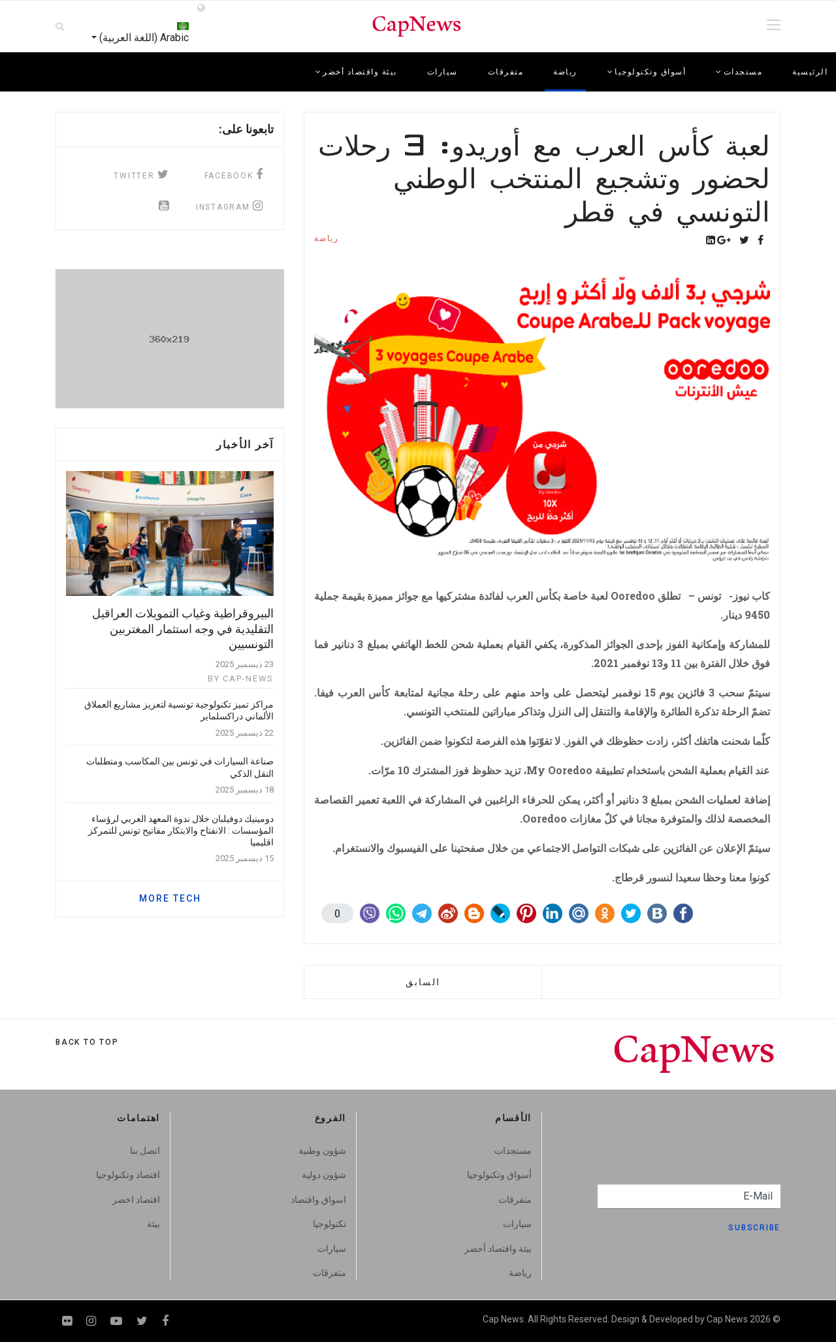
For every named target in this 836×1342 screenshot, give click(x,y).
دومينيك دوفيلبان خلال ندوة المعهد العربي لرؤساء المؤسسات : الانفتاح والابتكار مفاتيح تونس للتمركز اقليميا (181, 830)
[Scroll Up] (87, 1042)
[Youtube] (116, 1321)
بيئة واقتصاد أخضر (498, 1248)
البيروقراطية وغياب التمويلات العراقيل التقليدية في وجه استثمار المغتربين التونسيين (183, 628)
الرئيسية (810, 71)
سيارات (442, 71)
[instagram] (226, 205)
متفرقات (506, 71)
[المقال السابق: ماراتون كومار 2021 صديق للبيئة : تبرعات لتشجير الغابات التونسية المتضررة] (422, 982)
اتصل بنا (145, 1150)
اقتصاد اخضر (136, 1199)
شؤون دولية (324, 1175)
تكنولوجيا (329, 1224)
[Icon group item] (164, 205)
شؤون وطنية (322, 1150)
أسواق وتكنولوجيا (499, 1175)
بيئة (153, 1224)
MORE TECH (170, 898)
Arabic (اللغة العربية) (143, 26)
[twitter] (138, 174)
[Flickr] (67, 1321)
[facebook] (231, 174)
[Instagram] (91, 1321)
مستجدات (513, 1150)
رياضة (565, 71)
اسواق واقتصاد (318, 1199)
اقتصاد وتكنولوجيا (128, 1175)
